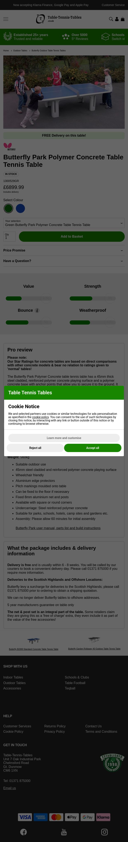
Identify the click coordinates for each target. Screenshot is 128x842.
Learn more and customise (64, 438)
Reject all (35, 448)
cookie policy (40, 417)
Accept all (92, 448)
